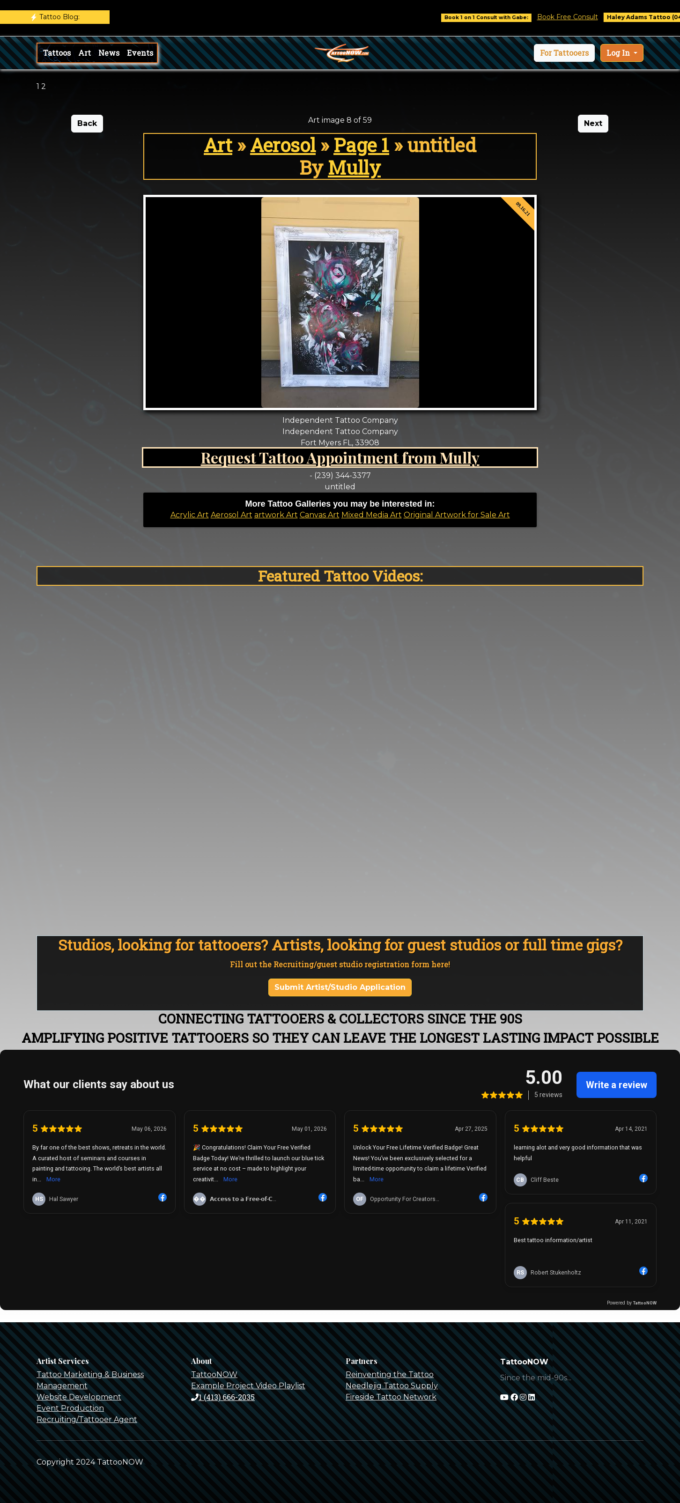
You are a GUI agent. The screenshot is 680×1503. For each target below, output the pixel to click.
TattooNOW (214, 1374)
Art (84, 53)
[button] (564, 53)
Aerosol (283, 145)
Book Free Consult (587, 17)
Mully (354, 167)
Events (140, 53)
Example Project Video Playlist (248, 1385)
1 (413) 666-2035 (223, 1397)
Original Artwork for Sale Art (457, 514)
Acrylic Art (189, 514)
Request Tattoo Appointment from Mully (340, 457)
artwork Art (276, 514)
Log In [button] (619, 53)
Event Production (70, 1408)
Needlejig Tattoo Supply (392, 1385)
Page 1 (361, 145)
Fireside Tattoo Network (391, 1396)
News (108, 53)
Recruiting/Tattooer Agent (87, 1419)
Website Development (79, 1396)
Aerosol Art (231, 514)
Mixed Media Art (371, 514)
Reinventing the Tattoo (390, 1374)
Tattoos (57, 53)
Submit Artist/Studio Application (340, 987)
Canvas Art (320, 514)
